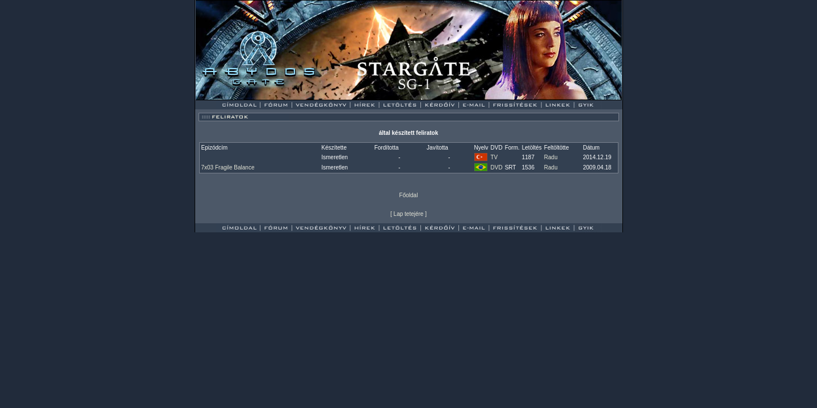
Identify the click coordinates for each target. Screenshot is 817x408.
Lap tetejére (409, 214)
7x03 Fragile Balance (228, 167)
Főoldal (408, 195)
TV (494, 157)
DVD (497, 167)
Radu (551, 157)
